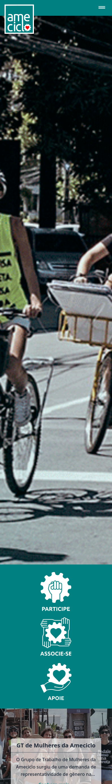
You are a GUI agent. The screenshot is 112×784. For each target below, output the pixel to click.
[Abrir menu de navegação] (101, 8)
